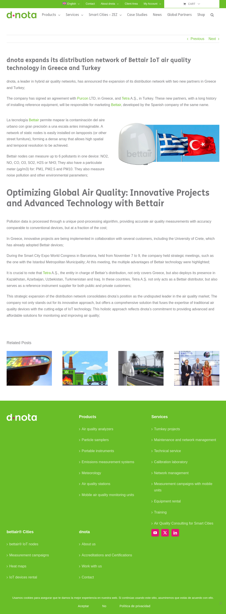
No (104, 606)
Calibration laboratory (171, 462)
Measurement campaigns (29, 555)
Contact (88, 577)
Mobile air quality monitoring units (108, 495)
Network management (171, 473)
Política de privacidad (135, 606)
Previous (197, 39)
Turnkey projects (167, 429)
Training (160, 512)
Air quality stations (96, 484)
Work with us (92, 566)
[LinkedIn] (175, 532)
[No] (220, 603)
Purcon (82, 98)
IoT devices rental (23, 577)
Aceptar (83, 606)
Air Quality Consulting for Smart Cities (183, 523)
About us (89, 544)
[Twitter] (165, 532)
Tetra (126, 98)
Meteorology (91, 473)
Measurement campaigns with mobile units (183, 487)
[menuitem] (71, 4)
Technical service (167, 451)
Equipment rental (167, 501)
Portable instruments (98, 451)
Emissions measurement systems (108, 462)
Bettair (116, 105)
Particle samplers (95, 440)
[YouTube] (155, 532)
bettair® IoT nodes (23, 544)
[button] (212, 14)
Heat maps (17, 566)
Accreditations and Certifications (107, 555)
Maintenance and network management (185, 440)
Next (212, 39)
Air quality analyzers (97, 429)
